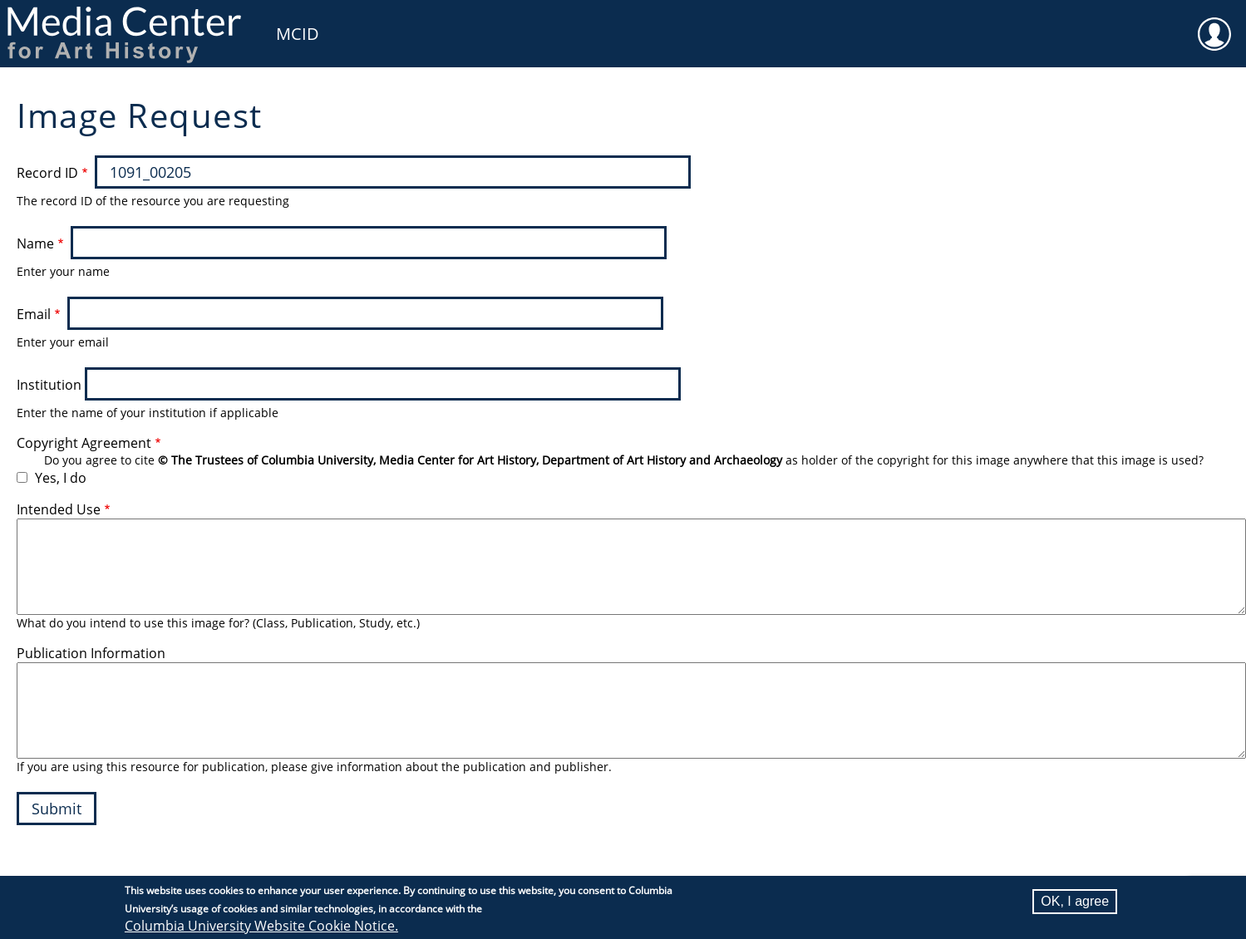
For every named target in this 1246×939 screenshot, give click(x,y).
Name (35, 243)
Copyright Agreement (84, 443)
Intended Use (59, 509)
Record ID (47, 173)
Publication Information (91, 653)
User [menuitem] (1214, 23)
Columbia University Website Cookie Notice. (261, 926)
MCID (297, 33)
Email (34, 314)
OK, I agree (1075, 901)
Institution (49, 385)
